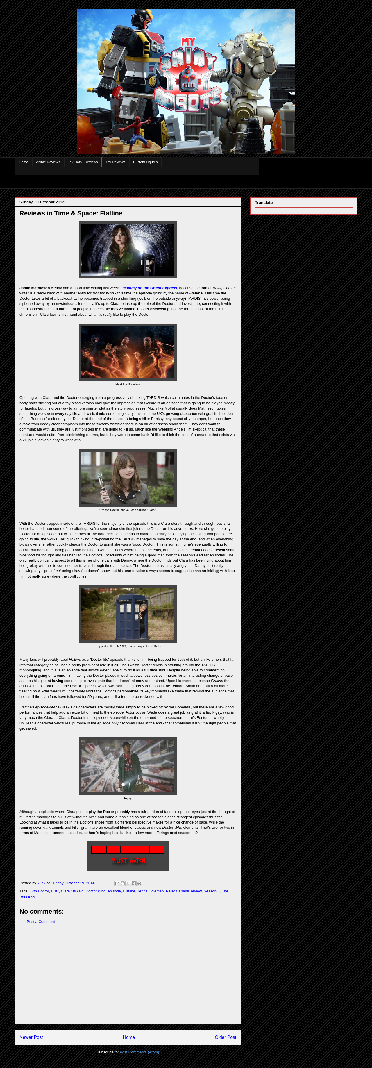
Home (23, 162)
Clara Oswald (72, 891)
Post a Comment (41, 921)
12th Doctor (39, 891)
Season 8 (212, 891)
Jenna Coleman (150, 891)
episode (114, 891)
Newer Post (31, 1037)
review (196, 891)
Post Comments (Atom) (139, 1052)
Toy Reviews (115, 162)
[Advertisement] (127, 978)
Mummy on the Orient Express (149, 288)
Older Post (225, 1037)
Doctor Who (96, 891)
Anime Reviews (48, 162)
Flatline (129, 891)
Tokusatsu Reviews (83, 162)
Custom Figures (145, 162)
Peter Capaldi (177, 891)
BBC (55, 891)
